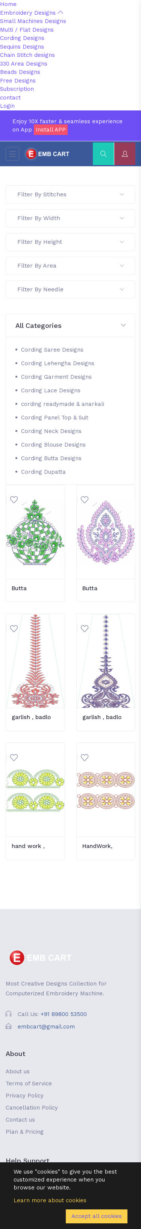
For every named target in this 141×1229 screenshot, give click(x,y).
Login (7, 106)
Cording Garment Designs (56, 376)
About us (18, 1071)
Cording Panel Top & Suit (54, 417)
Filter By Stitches (70, 194)
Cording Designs (22, 38)
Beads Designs (20, 72)
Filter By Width (70, 218)
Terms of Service (29, 1083)
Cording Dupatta (43, 471)
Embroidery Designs (31, 12)
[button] (70, 326)
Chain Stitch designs (27, 55)
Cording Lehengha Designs (57, 363)
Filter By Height (70, 241)
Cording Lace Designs (50, 390)
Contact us (20, 1119)
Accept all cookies (96, 1216)
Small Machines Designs (33, 21)
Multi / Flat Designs (27, 29)
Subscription (17, 89)
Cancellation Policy (32, 1107)
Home (8, 4)
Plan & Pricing (25, 1131)
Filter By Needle (70, 289)
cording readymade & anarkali (62, 404)
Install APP (51, 129)
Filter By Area (70, 265)
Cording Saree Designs (52, 349)
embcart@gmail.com (46, 1026)
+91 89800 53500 (64, 1014)
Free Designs (18, 80)
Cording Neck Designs (51, 431)
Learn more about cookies (50, 1200)
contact (10, 97)
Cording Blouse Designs (53, 444)
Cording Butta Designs (51, 458)
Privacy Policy (25, 1095)
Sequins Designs (22, 46)
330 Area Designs (23, 63)
